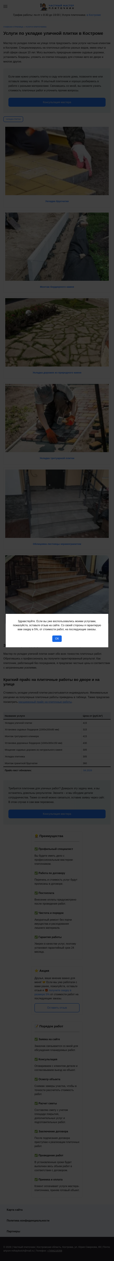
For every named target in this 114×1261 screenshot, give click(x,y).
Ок (57, 638)
